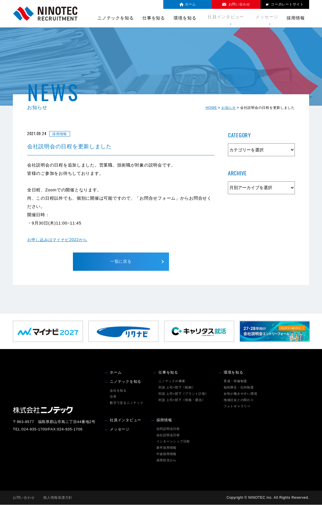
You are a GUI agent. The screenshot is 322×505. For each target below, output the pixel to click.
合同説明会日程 (168, 429)
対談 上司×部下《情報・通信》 (181, 400)
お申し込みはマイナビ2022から (59, 239)
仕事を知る (168, 373)
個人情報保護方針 (57, 498)
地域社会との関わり (239, 400)
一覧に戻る (121, 261)
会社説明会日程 (168, 435)
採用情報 (164, 420)
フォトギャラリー (237, 406)
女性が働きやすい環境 (240, 394)
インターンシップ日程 (173, 441)
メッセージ (266, 18)
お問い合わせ (24, 498)
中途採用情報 (166, 454)
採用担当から (166, 460)
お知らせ (228, 108)
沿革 (113, 397)
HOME (211, 108)
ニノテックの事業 (171, 381)
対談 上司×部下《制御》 (176, 387)
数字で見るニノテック (126, 403)
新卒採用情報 (166, 448)
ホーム (116, 373)
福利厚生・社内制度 (239, 387)
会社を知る (118, 390)
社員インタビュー (228, 18)
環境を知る (233, 373)
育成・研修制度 (235, 381)
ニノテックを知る (125, 382)
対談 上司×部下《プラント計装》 (183, 394)
